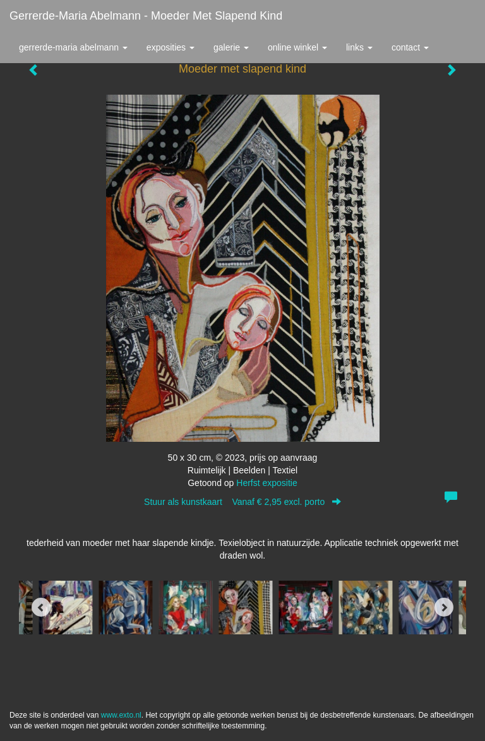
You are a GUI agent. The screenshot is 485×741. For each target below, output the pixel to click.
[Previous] (41, 607)
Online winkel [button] (297, 47)
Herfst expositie (266, 483)
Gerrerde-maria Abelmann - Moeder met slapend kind (145, 15)
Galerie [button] (231, 47)
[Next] (443, 607)
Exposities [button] (171, 47)
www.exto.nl (121, 715)
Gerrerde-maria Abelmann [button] (73, 47)
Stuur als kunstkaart (242, 502)
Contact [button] (410, 47)
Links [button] (359, 47)
